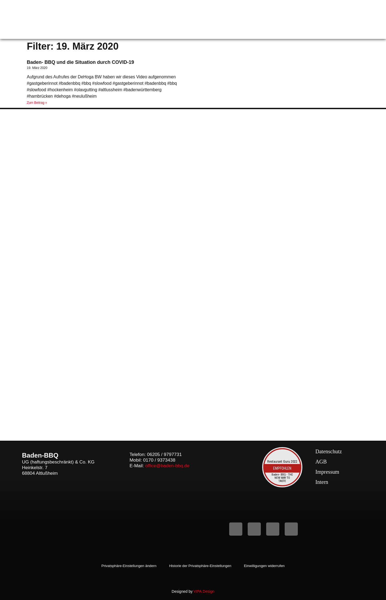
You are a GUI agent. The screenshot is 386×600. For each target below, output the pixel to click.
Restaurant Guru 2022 (282, 461)
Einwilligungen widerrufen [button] (267, 566)
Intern (322, 482)
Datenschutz (329, 451)
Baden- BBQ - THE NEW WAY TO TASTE (282, 478)
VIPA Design (204, 591)
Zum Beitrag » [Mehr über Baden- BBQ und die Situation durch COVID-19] (37, 103)
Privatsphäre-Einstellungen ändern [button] (126, 566)
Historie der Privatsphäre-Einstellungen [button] (200, 566)
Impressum (327, 472)
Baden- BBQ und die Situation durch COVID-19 (80, 62)
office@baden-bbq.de (167, 465)
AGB (321, 462)
